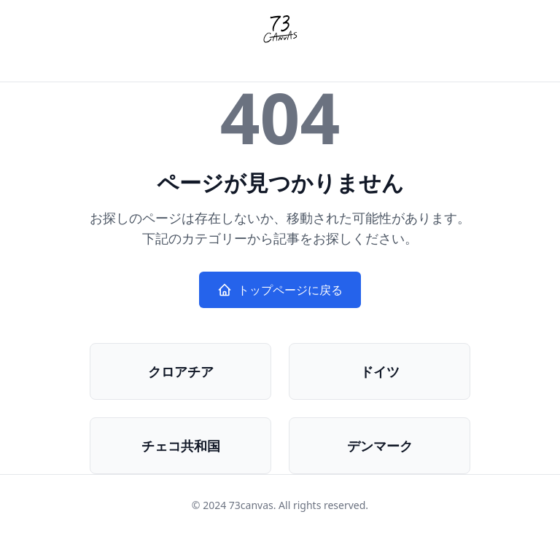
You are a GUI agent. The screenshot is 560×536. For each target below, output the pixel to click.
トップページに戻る (280, 290)
